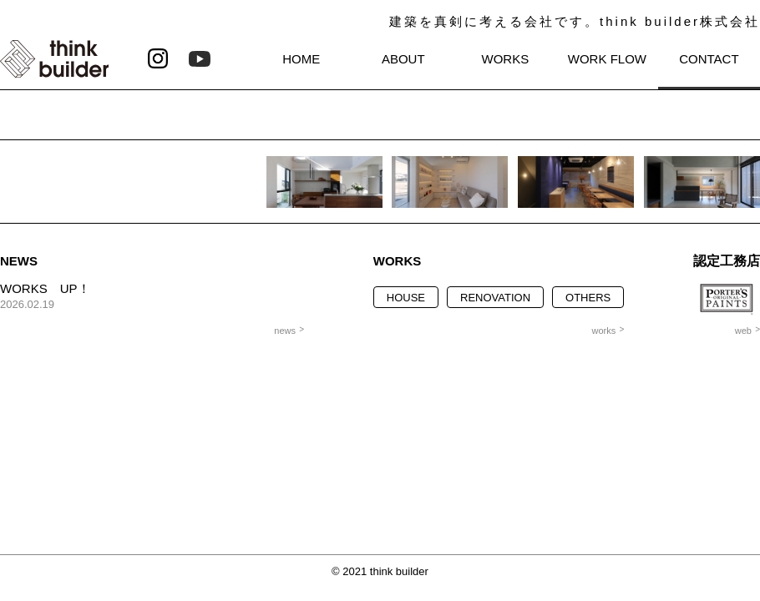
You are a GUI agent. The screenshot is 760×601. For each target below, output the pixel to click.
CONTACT (708, 59)
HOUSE (406, 297)
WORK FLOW (607, 59)
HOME (301, 59)
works (603, 331)
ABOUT (403, 59)
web (743, 331)
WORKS (505, 59)
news (285, 331)
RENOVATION (495, 297)
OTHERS (588, 297)
